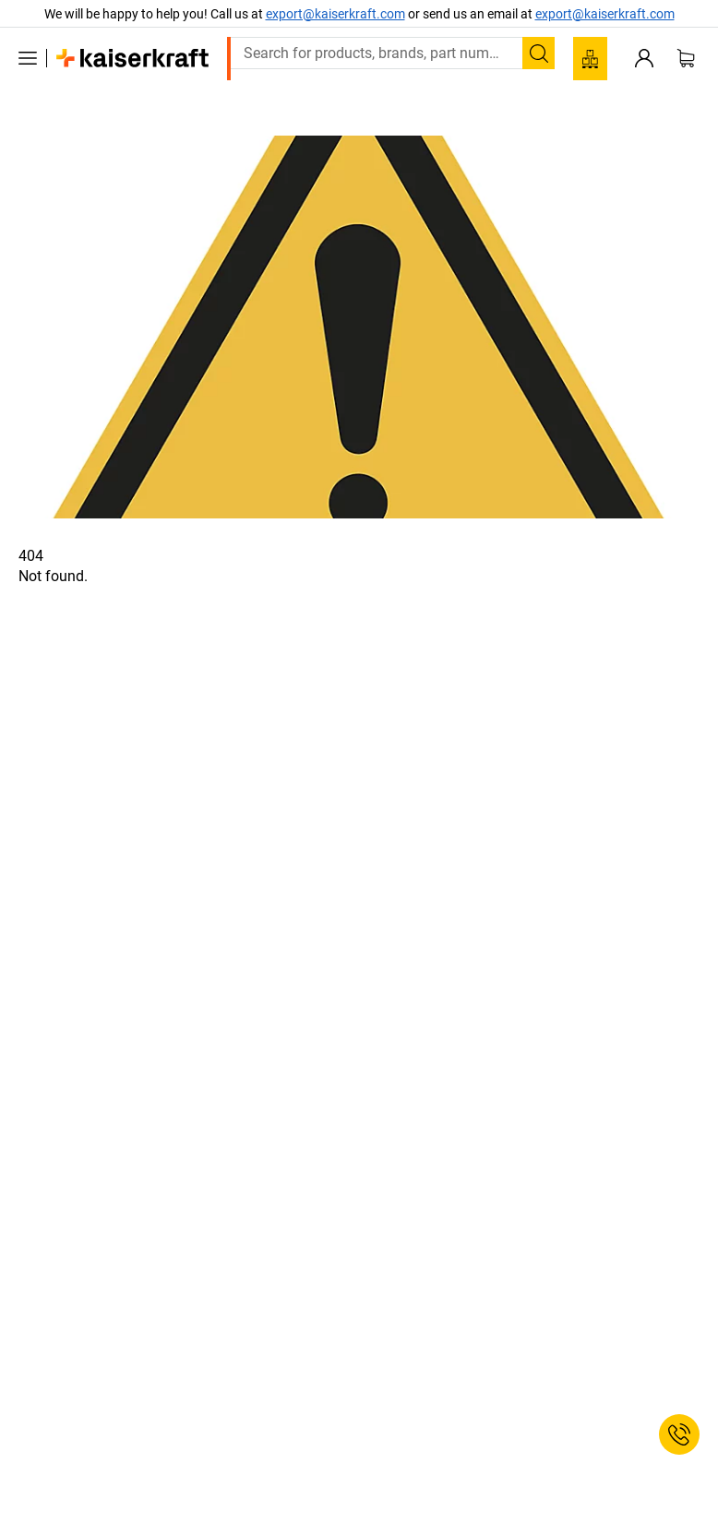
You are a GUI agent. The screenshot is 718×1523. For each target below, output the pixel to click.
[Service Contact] (679, 1434)
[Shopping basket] (686, 58)
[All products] (27, 58)
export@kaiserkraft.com (605, 13)
